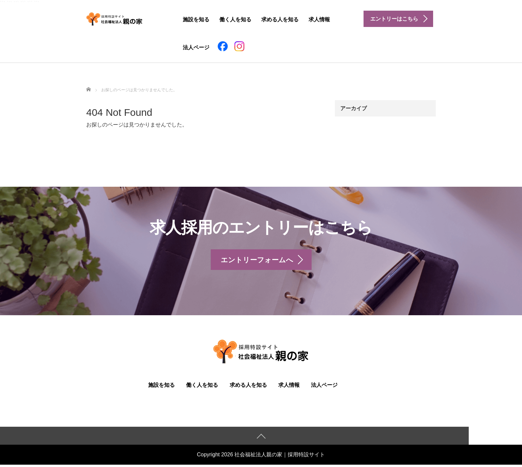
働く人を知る (235, 19)
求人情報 (319, 19)
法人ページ (196, 47)
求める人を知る (280, 19)
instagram (239, 46)
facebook (223, 46)
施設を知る (196, 19)
